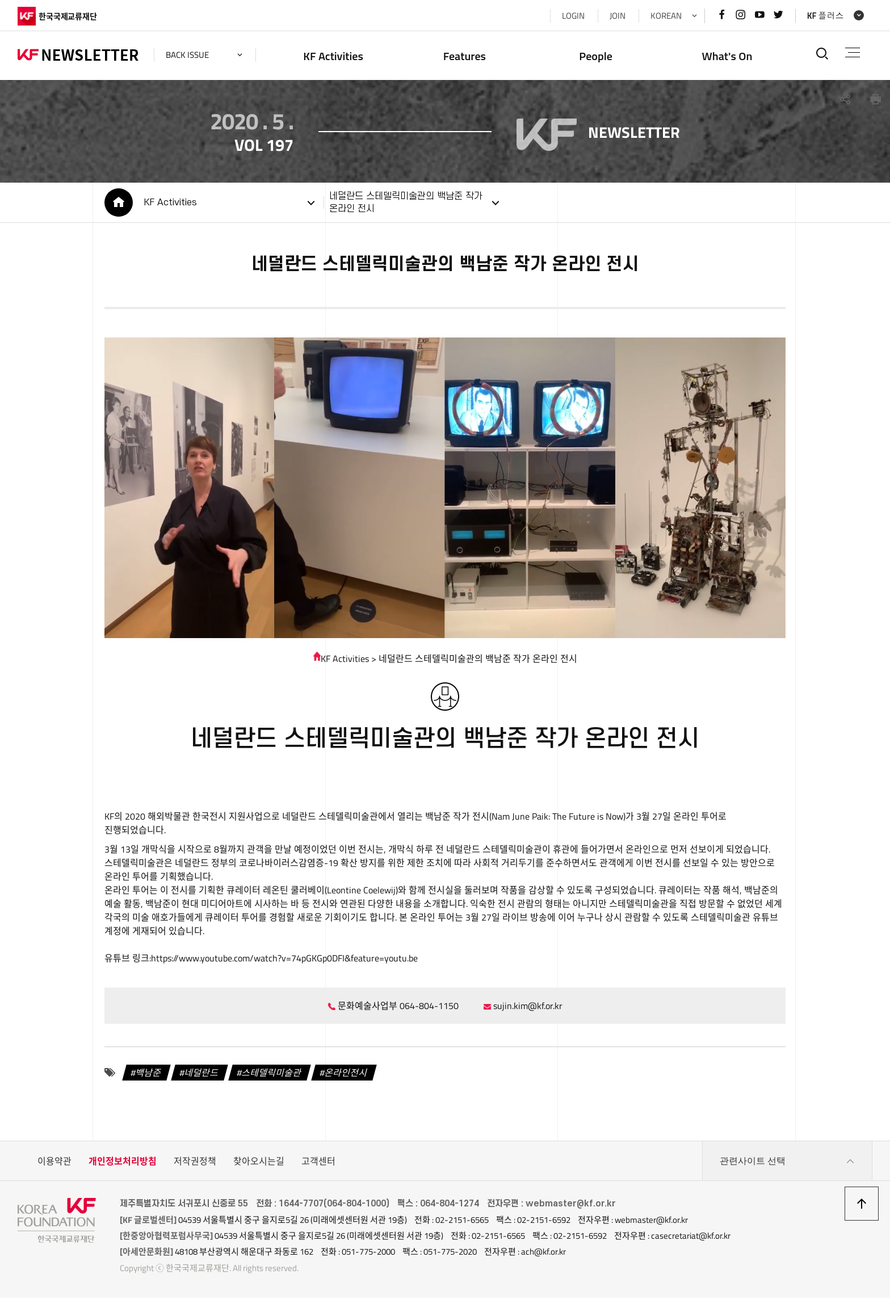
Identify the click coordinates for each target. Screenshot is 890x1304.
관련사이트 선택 (787, 1167)
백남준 (149, 1078)
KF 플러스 (825, 15)
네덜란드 (202, 1078)
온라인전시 (347, 1078)
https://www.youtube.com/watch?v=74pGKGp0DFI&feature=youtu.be (284, 963)
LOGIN (573, 15)
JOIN (617, 15)
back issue (187, 54)
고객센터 (318, 1167)
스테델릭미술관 (272, 1078)
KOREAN (666, 15)
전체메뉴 (852, 52)
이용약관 (54, 1167)
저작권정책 (195, 1167)
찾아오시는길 (258, 1167)
